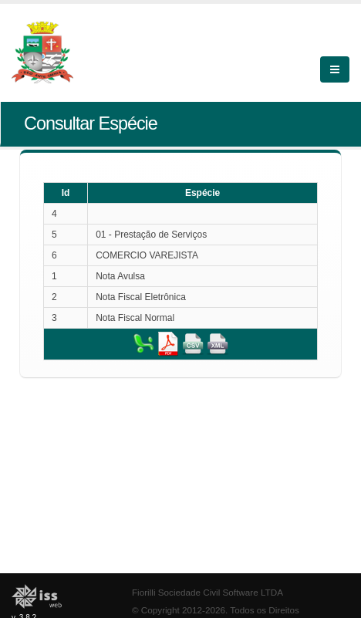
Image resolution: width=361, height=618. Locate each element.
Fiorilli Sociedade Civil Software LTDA (207, 592)
